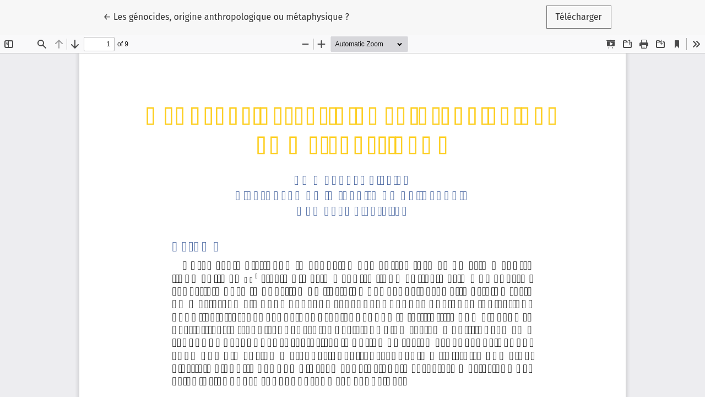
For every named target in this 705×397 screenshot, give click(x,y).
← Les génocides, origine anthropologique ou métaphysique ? (226, 16)
